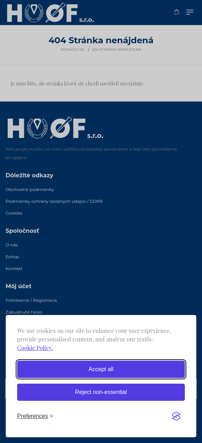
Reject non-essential (101, 392)
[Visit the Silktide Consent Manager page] (176, 416)
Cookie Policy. (35, 347)
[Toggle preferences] (35, 416)
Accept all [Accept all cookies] (101, 369)
